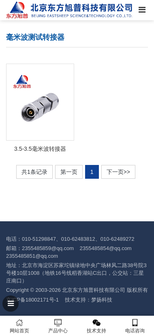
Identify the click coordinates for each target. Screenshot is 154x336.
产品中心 (57, 326)
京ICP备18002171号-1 (32, 300)
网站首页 (19, 326)
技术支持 (96, 326)
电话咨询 (135, 326)
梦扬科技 (101, 300)
